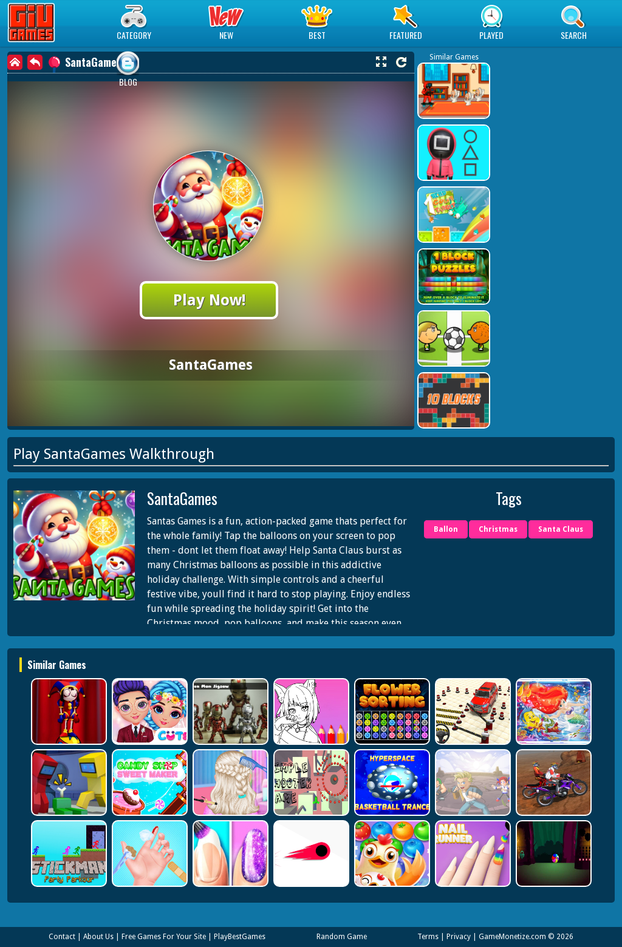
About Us (98, 936)
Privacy (458, 936)
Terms (428, 936)
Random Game (341, 936)
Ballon (446, 529)
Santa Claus (560, 529)
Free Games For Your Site (163, 936)
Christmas (498, 529)
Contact (62, 936)
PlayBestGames (239, 936)
